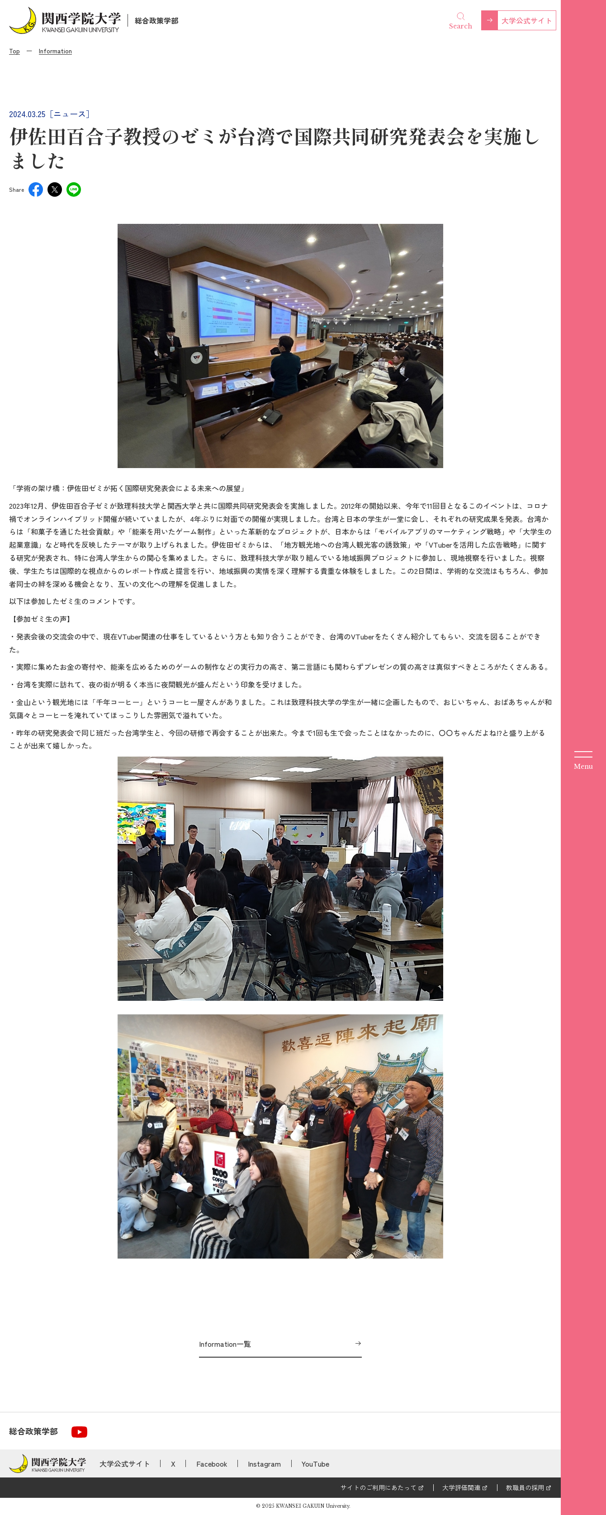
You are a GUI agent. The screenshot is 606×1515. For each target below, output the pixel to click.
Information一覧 (225, 1343)
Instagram (264, 1463)
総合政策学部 (156, 20)
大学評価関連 (461, 1487)
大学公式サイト (527, 20)
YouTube (315, 1463)
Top (14, 50)
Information (55, 50)
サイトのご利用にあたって (379, 1487)
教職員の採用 (525, 1487)
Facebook (211, 1463)
